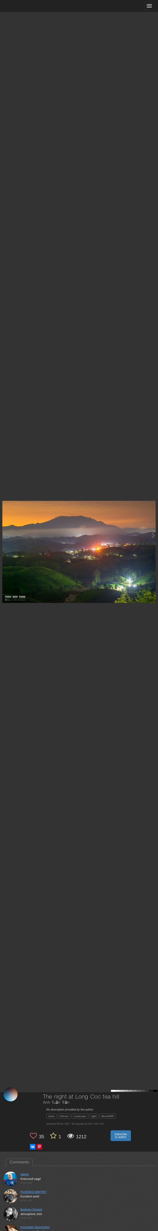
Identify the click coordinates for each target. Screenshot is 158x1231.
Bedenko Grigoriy (31, 1209)
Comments (19, 1162)
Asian (51, 1116)
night (94, 1116)
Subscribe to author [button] (121, 1136)
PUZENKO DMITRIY (33, 1192)
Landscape (80, 1116)
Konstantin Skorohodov (35, 1227)
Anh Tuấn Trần (56, 1102)
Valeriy (24, 1174)
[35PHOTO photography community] (22, 6)
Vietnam (64, 1116)
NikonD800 (107, 1116)
